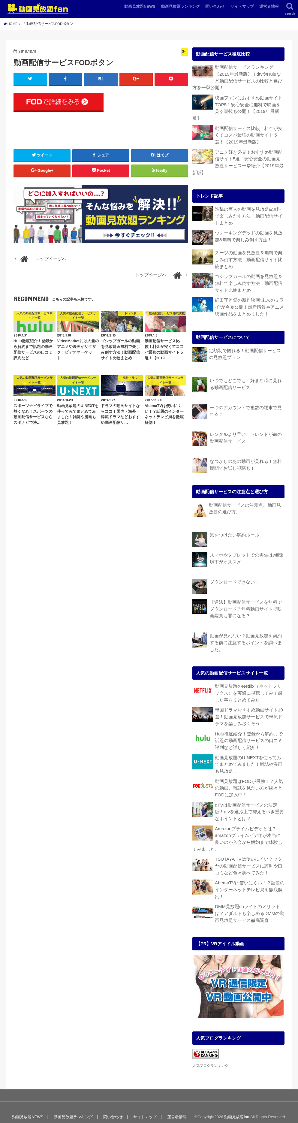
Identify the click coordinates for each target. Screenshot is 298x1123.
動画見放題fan (236, 1107)
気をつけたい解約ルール (234, 530)
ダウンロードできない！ (234, 577)
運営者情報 (269, 6)
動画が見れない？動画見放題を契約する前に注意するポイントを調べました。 (246, 637)
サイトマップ (242, 6)
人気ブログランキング (210, 1056)
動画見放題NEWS (139, 6)
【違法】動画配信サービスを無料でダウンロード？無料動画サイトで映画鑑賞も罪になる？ (246, 604)
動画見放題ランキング (180, 6)
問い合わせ (215, 6)
